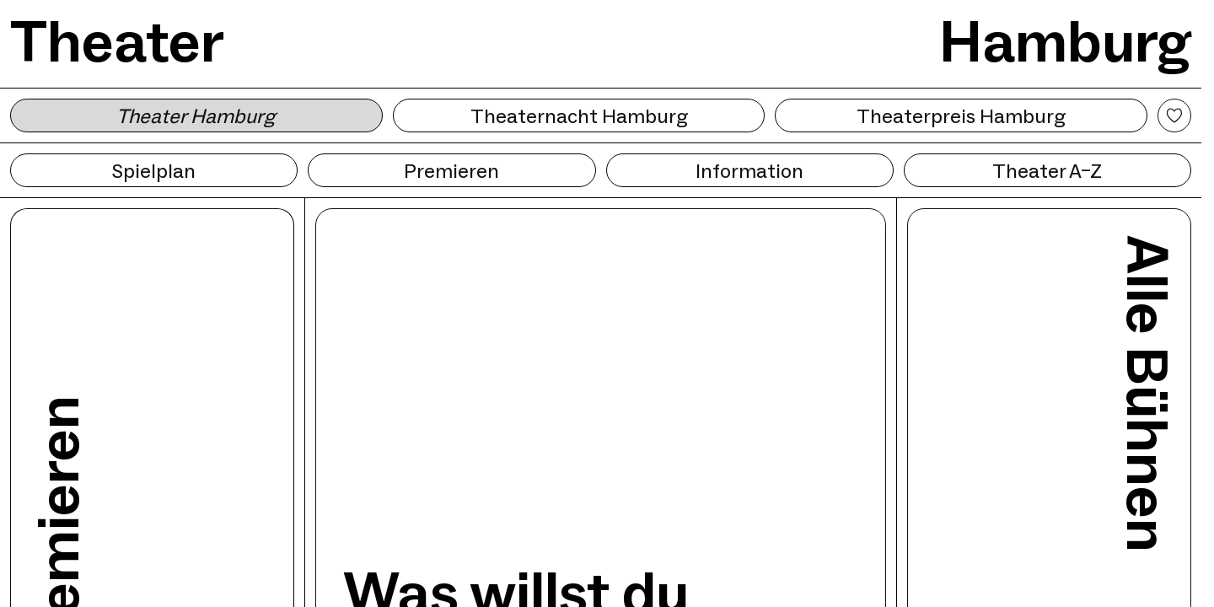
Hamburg (1065, 41)
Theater (117, 41)
